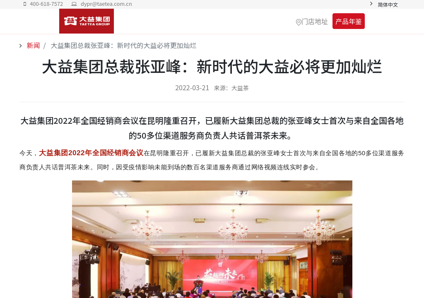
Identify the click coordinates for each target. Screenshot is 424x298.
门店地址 (314, 21)
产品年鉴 (348, 21)
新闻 (32, 45)
